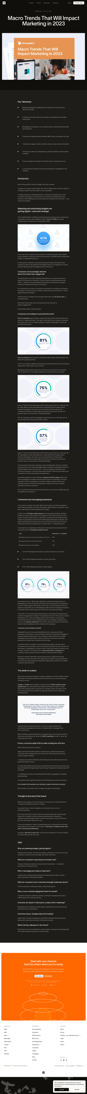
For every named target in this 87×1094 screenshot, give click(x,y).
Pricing (39, 3)
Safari (27, 684)
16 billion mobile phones (35, 513)
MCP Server (35, 1038)
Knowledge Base (37, 1041)
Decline (77, 1089)
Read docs (48, 976)
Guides (34, 1050)
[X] (61, 1060)
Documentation (36, 1029)
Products (31, 3)
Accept (61, 1089)
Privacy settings (59, 1065)
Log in (69, 3)
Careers (34, 1060)
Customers (35, 1047)
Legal (61, 1038)
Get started (39, 976)
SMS (5, 1032)
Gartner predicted (32, 622)
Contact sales (79, 3)
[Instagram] (66, 1060)
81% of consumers (24, 318)
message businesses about (39, 530)
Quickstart (35, 1032)
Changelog (35, 1053)
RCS (5, 1047)
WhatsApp (7, 1038)
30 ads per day (59, 296)
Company (55, 3)
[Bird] (4, 3)
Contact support (70, 1065)
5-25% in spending (47, 736)
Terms (62, 1041)
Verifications (7, 1041)
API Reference (36, 1035)
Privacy (62, 1044)
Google (20, 684)
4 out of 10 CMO (51, 219)
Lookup (6, 1044)
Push (5, 1050)
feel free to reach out (31, 832)
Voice (5, 1035)
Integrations (35, 1044)
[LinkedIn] (63, 1060)
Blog (33, 1057)
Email (5, 1029)
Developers (46, 3)
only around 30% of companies (52, 650)
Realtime (6, 1053)
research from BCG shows (51, 477)
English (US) (79, 1065)
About (62, 1029)
